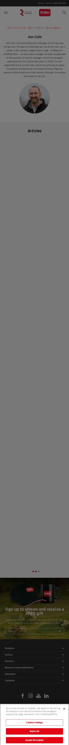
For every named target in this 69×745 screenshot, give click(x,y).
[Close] (64, 711)
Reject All (34, 733)
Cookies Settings (34, 725)
